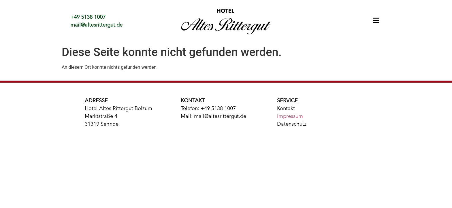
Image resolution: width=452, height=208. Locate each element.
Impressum (290, 116)
